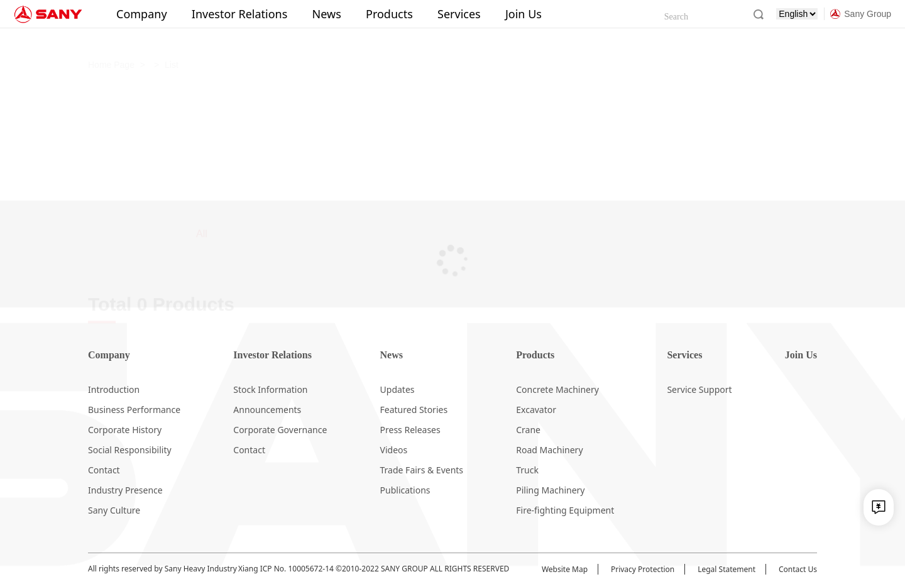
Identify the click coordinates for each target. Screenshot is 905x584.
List (171, 41)
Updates (397, 389)
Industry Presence (125, 490)
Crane (528, 430)
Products (389, 13)
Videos (394, 450)
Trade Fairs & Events (422, 470)
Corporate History (125, 430)
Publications (405, 490)
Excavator (536, 410)
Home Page (111, 41)
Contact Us (798, 569)
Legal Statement (726, 569)
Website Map (565, 569)
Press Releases (410, 430)
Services (459, 13)
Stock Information (270, 389)
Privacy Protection (642, 569)
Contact (104, 470)
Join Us (523, 13)
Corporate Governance (280, 430)
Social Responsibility (130, 450)
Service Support (699, 389)
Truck (527, 470)
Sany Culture (114, 510)
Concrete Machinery (557, 389)
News (326, 13)
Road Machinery (549, 450)
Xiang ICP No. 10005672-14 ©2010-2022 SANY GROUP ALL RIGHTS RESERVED (373, 568)
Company (141, 13)
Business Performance (134, 410)
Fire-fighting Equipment (565, 510)
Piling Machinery (550, 490)
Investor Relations (240, 13)
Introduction (114, 389)
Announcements (267, 410)
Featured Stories (414, 410)
